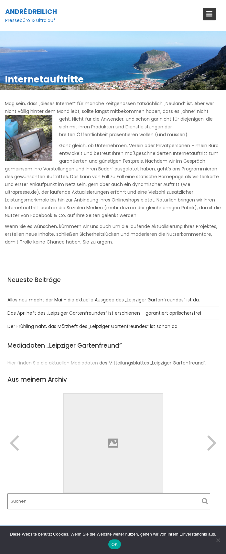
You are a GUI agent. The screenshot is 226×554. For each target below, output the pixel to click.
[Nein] (218, 540)
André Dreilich (31, 11)
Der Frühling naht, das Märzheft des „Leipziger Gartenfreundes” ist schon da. (92, 326)
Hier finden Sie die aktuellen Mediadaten (52, 363)
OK (115, 544)
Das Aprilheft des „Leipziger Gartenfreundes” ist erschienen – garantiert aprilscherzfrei (104, 313)
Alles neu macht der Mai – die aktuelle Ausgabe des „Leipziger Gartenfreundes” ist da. (103, 300)
